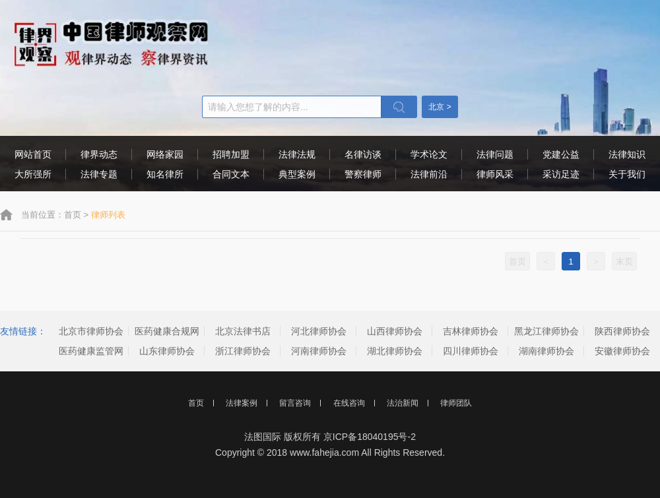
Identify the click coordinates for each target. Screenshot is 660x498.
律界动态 (99, 154)
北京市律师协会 (91, 331)
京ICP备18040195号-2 (369, 436)
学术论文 (429, 154)
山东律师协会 (167, 351)
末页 (624, 261)
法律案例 (241, 403)
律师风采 (495, 174)
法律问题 (495, 154)
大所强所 (33, 174)
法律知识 (627, 154)
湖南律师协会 (546, 351)
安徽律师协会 (622, 351)
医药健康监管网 (91, 351)
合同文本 (231, 174)
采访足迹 (561, 174)
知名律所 (165, 174)
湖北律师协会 (394, 351)
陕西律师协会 (622, 331)
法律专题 (99, 174)
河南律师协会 (318, 351)
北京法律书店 (243, 331)
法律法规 (297, 154)
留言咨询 (295, 403)
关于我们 (627, 174)
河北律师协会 (318, 331)
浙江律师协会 (243, 351)
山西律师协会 (394, 331)
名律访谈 (363, 154)
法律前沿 (429, 174)
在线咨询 (349, 403)
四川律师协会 (470, 351)
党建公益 (561, 154)
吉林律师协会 (470, 331)
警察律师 (363, 174)
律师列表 (108, 215)
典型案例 (297, 174)
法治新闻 (402, 403)
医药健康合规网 (167, 331)
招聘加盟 (231, 154)
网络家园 (165, 154)
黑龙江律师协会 (546, 331)
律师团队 (456, 403)
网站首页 (33, 154)
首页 (72, 215)
